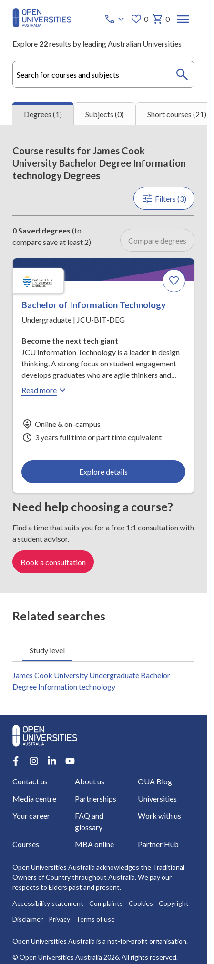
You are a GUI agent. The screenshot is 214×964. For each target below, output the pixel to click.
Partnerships (95, 798)
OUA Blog (155, 781)
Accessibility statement (47, 904)
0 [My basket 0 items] (161, 19)
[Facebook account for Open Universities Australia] (16, 761)
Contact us (30, 781)
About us (89, 781)
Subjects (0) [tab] (104, 114)
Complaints (106, 904)
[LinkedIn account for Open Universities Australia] (52, 761)
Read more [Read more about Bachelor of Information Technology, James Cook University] (44, 390)
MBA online (94, 844)
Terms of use (95, 919)
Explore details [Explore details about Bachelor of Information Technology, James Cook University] (103, 471)
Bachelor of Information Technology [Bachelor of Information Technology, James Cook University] (93, 305)
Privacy (59, 919)
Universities (157, 798)
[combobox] (103, 74)
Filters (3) (164, 198)
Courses (25, 844)
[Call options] (115, 19)
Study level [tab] (47, 650)
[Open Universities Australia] (41, 24)
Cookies (141, 904)
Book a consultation (53, 562)
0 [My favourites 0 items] (139, 19)
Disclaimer (27, 919)
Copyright (174, 904)
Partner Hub (158, 844)
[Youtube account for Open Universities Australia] (70, 761)
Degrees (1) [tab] (43, 114)
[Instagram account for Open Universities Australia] (34, 761)
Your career (31, 816)
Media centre (34, 798)
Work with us (159, 816)
